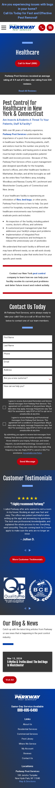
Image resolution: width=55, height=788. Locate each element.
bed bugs (27, 199)
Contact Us (27, 758)
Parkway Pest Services (14, 134)
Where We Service (27, 743)
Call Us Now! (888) (27, 63)
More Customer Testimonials (27, 559)
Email (6, 362)
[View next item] (30, 550)
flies (19, 199)
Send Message (27, 461)
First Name (9, 337)
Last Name (9, 345)
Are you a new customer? (16, 378)
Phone (7, 353)
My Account (27, 748)
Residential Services (27, 729)
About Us (27, 724)
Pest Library (27, 738)
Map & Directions (27, 781)
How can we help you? (14, 386)
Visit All (10, 680)
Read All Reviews (27, 91)
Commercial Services (27, 734)
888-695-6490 (27, 710)
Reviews (27, 753)
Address (8, 370)
